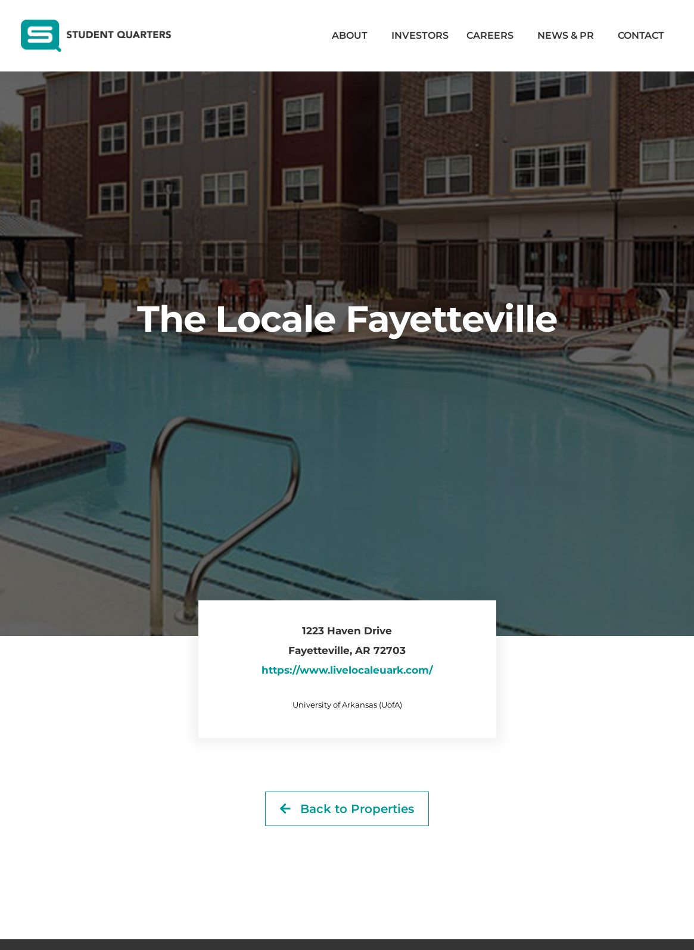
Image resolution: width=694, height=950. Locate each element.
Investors (420, 35)
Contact (641, 35)
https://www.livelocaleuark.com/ (347, 670)
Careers (492, 36)
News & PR (568, 36)
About (353, 36)
